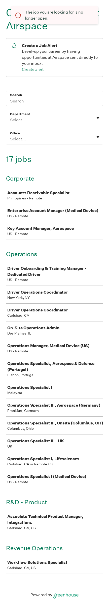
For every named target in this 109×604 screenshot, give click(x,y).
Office (15, 133)
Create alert (33, 69)
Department (20, 114)
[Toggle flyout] (98, 118)
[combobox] (10, 120)
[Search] (54, 101)
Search (16, 95)
